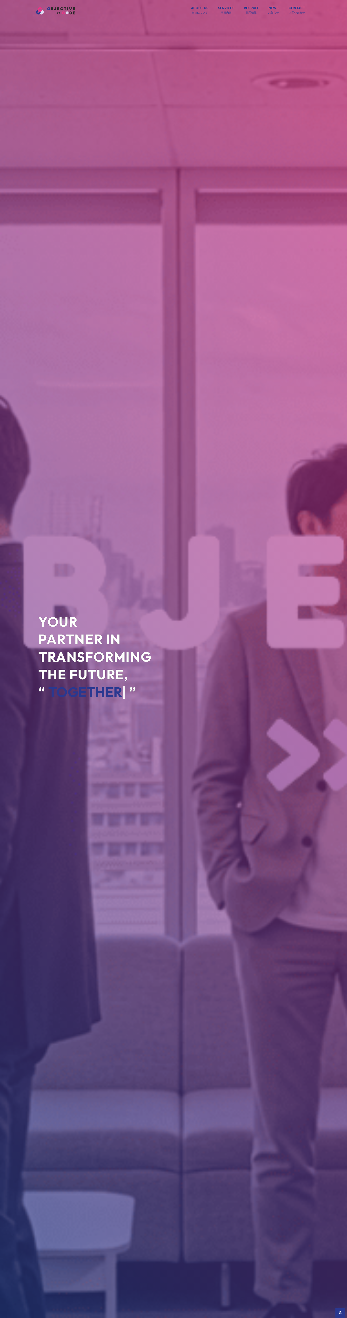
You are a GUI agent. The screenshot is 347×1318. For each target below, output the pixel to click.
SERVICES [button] (226, 10)
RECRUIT (251, 10)
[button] (340, 1313)
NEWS (273, 10)
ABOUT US (199, 10)
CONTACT (296, 10)
